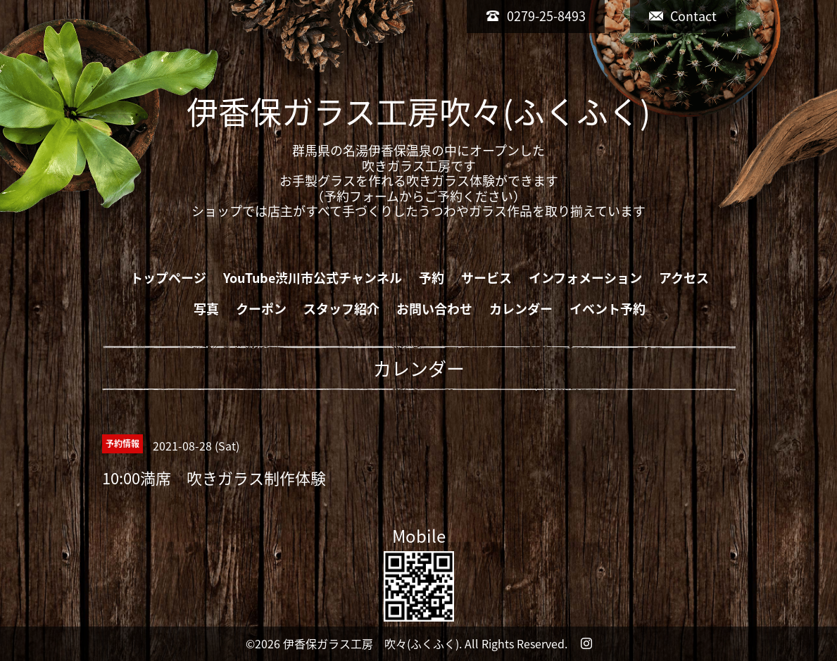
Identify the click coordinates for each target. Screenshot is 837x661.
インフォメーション (585, 277)
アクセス (684, 277)
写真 (206, 308)
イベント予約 (607, 308)
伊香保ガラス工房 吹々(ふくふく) (371, 643)
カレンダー (521, 308)
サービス (486, 277)
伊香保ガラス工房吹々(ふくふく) (418, 111)
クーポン (261, 308)
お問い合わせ (434, 308)
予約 (431, 277)
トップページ (168, 277)
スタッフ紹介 (341, 308)
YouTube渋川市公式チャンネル (312, 277)
